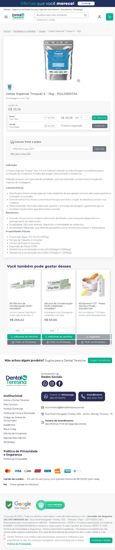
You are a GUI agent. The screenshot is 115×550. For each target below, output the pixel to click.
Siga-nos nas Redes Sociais (25, 9)
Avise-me (100, 126)
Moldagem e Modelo (24, 31)
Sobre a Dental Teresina (16, 400)
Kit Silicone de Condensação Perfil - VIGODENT (21, 306)
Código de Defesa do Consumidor (15, 419)
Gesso (42, 31)
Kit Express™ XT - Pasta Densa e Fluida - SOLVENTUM (92, 306)
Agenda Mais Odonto (49, 9)
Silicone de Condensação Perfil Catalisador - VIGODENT (58, 306)
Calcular (99, 149)
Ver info (50, 118)
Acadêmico (9, 425)
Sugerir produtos (100, 360)
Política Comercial (13, 409)
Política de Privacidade (15, 459)
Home (7, 31)
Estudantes (66, 9)
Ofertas (7, 9)
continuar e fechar (101, 540)
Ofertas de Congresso (15, 433)
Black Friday (10, 429)
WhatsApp (78, 9)
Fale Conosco (11, 404)
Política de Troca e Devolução (19, 413)
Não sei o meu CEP (21, 153)
